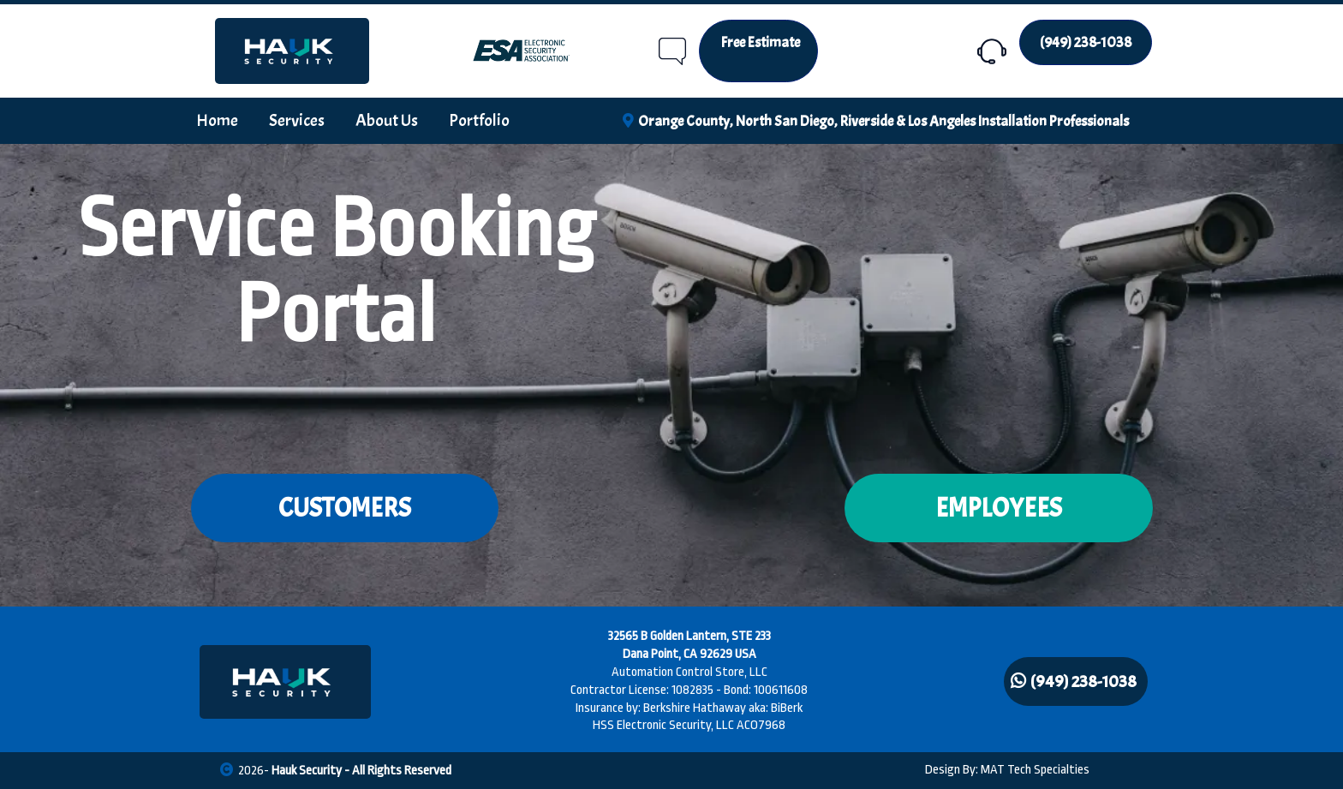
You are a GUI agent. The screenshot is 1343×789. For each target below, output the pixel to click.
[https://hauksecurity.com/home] (292, 51)
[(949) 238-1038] (1085, 42)
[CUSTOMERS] (344, 508)
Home (217, 120)
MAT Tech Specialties (1035, 769)
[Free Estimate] (758, 51)
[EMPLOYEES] (999, 508)
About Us (386, 120)
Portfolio (479, 120)
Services (297, 120)
